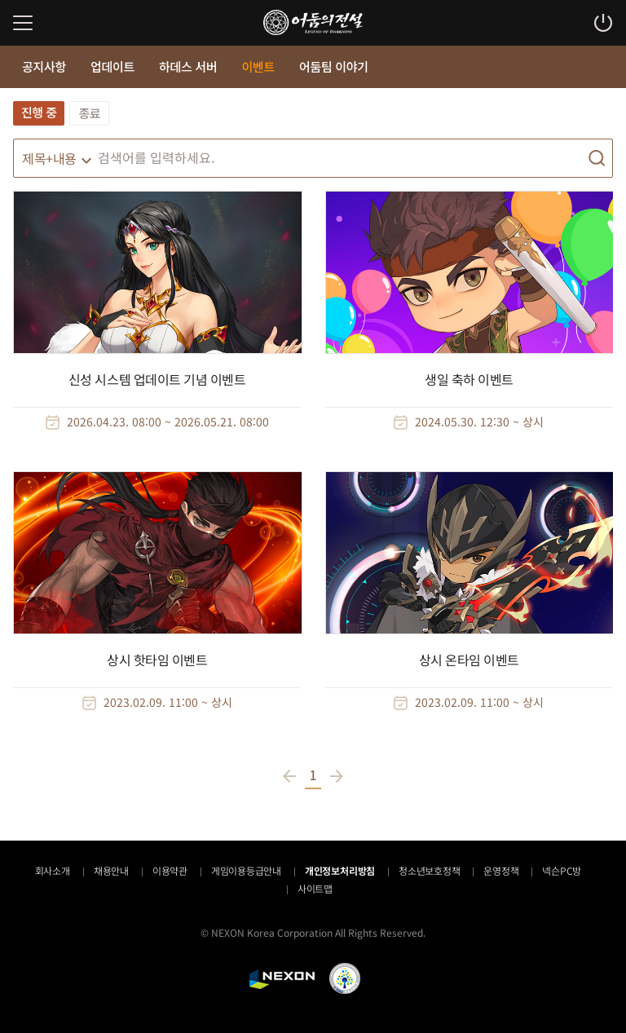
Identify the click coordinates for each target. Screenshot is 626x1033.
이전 (292, 776)
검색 (596, 158)
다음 (334, 776)
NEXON (282, 979)
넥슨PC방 (561, 870)
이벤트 (258, 66)
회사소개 (52, 870)
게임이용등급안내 (246, 870)
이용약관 (169, 870)
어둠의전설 (313, 22)
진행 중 (38, 112)
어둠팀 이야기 (333, 66)
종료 (89, 112)
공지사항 (44, 66)
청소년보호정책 (429, 870)
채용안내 (111, 870)
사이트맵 (315, 888)
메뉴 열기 (23, 23)
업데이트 (112, 66)
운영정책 (500, 870)
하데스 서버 (188, 66)
